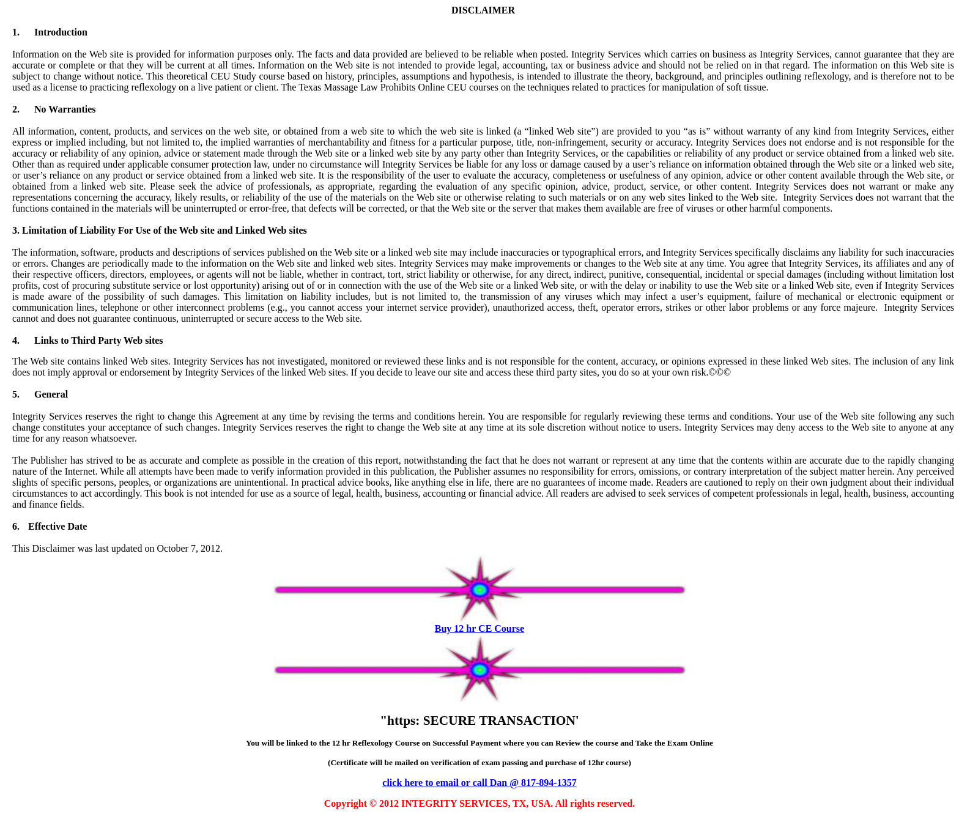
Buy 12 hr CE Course (479, 628)
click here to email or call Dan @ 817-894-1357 (479, 782)
